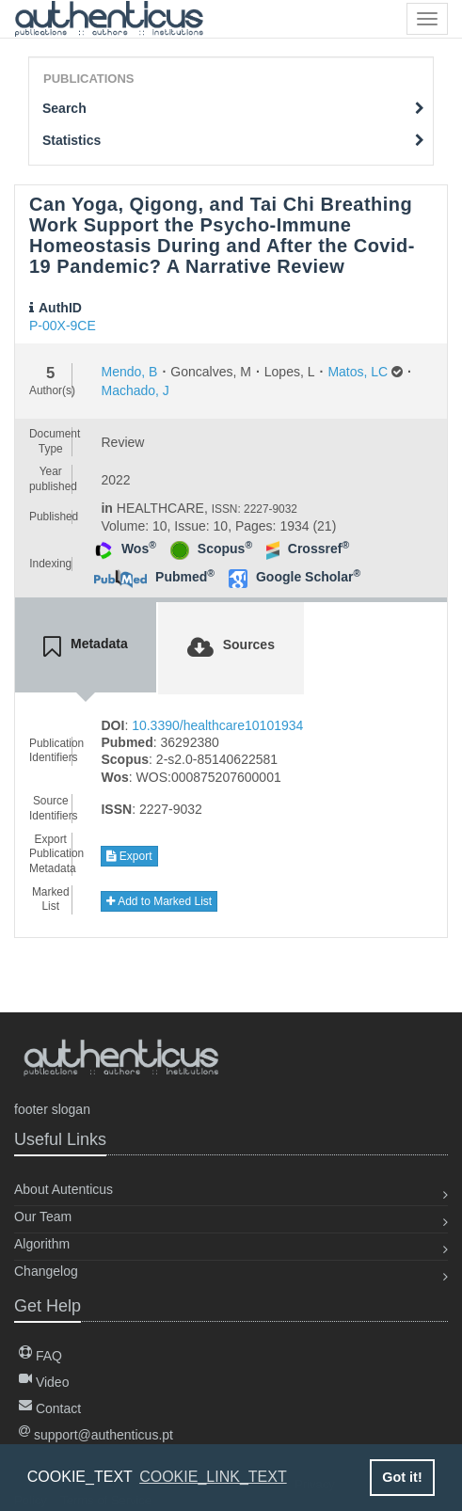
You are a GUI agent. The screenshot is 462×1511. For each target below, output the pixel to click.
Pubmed (185, 576)
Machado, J (134, 390)
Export (128, 856)
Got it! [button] (402, 1477)
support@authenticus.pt (96, 1434)
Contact (50, 1408)
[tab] (85, 647)
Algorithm (42, 1243)
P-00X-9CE (62, 325)
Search (233, 108)
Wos (138, 548)
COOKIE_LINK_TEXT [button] (213, 1477)
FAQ (40, 1355)
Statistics (233, 140)
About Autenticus (63, 1189)
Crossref (318, 548)
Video (44, 1382)
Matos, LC (357, 371)
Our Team (43, 1216)
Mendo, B (129, 371)
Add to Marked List (159, 901)
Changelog (46, 1271)
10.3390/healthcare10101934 (217, 725)
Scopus (225, 548)
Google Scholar (308, 576)
